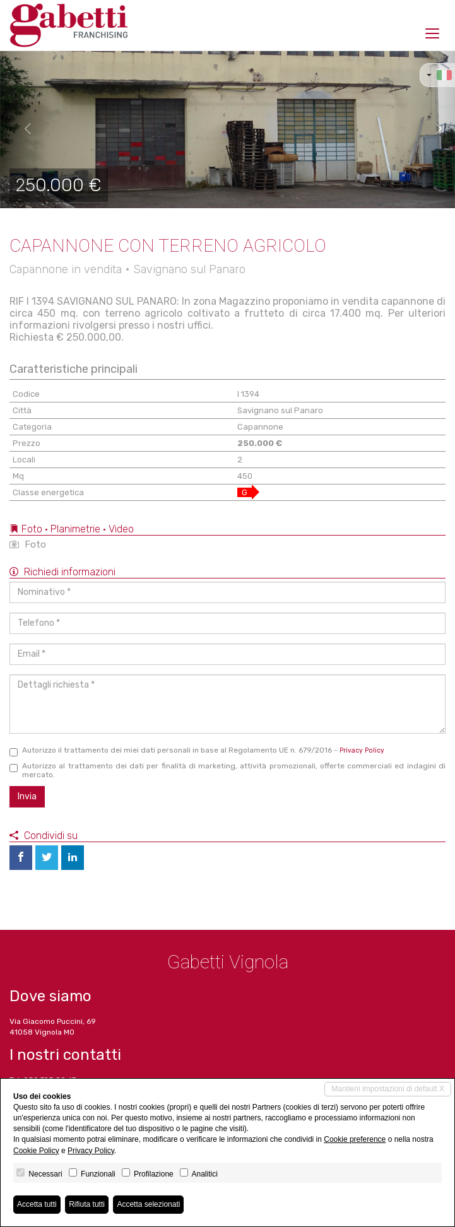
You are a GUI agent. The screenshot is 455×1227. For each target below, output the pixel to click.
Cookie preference (355, 1139)
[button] (22, 129)
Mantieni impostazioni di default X (387, 1088)
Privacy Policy (362, 750)
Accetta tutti (37, 1204)
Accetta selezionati (148, 1204)
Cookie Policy (36, 1150)
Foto (27, 544)
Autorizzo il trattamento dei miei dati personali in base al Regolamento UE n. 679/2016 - (196, 751)
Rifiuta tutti (87, 1204)
